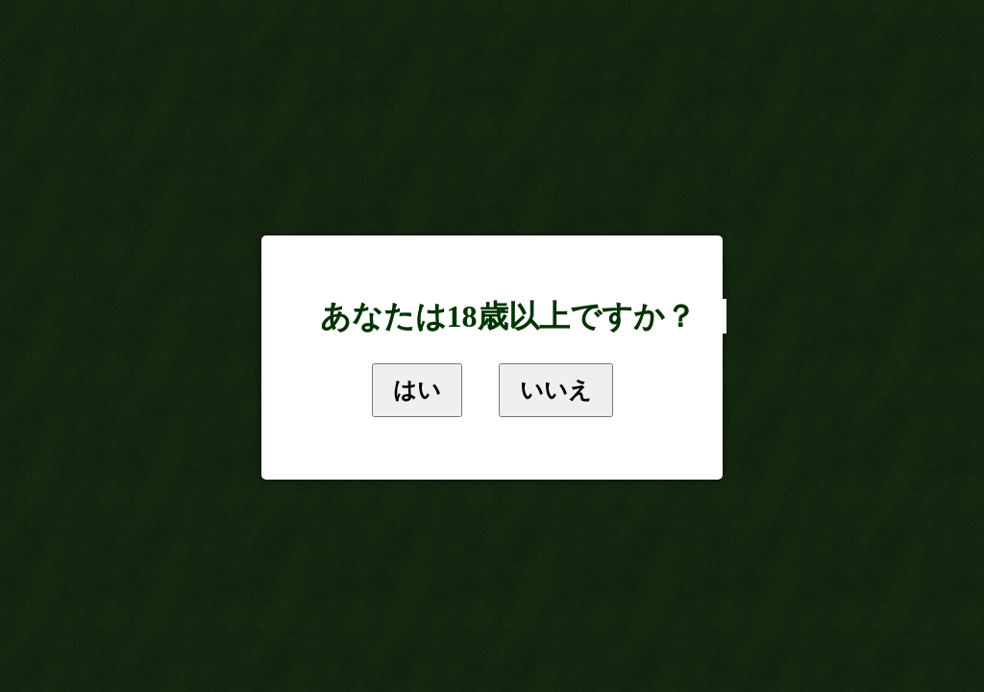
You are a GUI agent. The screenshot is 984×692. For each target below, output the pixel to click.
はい (417, 390)
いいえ (556, 390)
